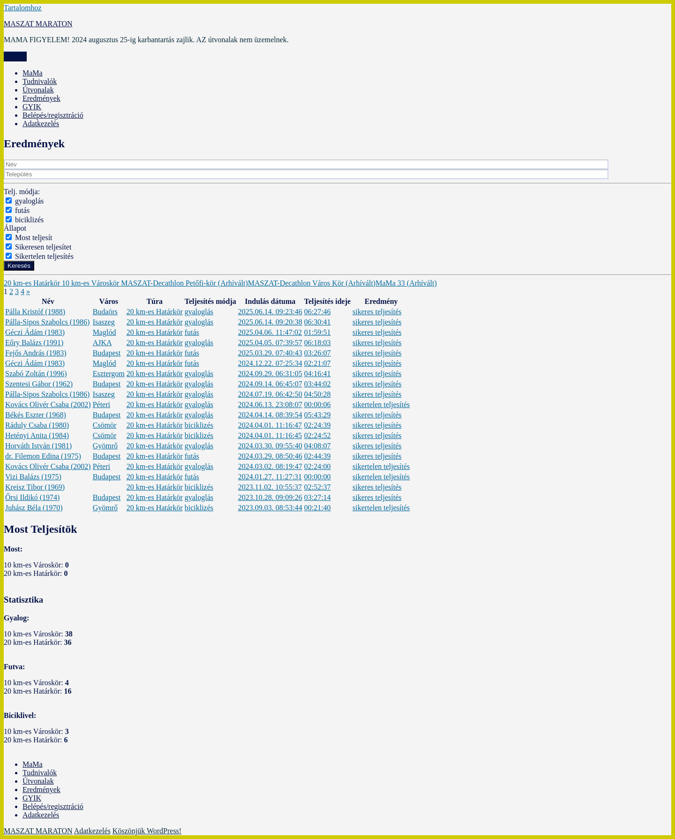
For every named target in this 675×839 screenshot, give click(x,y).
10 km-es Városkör (91, 283)
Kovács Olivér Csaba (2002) (48, 404)
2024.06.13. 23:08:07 (270, 404)
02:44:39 (317, 456)
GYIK (31, 107)
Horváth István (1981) (38, 446)
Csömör (105, 425)
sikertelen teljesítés (381, 404)
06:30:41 (317, 322)
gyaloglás (29, 201)
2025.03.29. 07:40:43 (270, 353)
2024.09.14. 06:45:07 (270, 384)
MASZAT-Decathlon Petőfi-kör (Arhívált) (184, 283)
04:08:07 (317, 446)
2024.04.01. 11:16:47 (270, 425)
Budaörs (105, 312)
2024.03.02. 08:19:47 (270, 466)
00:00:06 (317, 404)
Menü (15, 56)
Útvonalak (38, 90)
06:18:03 (317, 343)
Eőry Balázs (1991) (34, 343)
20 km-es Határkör (33, 283)
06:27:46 (317, 312)
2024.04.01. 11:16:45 (270, 435)
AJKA (102, 343)
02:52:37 (317, 487)
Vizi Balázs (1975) (33, 477)
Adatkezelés (40, 124)
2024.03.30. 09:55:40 (270, 446)
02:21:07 (317, 363)
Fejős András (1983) (36, 353)
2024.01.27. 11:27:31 (270, 477)
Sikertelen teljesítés (44, 256)
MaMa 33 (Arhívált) (406, 283)
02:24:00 (317, 466)
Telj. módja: (22, 192)
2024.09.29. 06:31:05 (270, 374)
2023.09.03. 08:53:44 (270, 508)
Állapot (15, 228)
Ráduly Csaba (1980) (37, 425)
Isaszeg (104, 322)
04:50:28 (317, 394)
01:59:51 (317, 332)
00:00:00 (317, 477)
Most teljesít (33, 238)
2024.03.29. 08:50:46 (270, 456)
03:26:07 (317, 353)
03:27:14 (317, 497)
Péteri (101, 404)
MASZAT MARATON (38, 24)
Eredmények (41, 98)
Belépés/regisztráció (52, 115)
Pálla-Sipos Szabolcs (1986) (47, 322)
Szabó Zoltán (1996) (36, 374)
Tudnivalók (39, 81)
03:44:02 (317, 384)
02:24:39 (317, 425)
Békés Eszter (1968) (35, 415)
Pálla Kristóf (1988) (35, 312)
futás (22, 210)
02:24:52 (317, 435)
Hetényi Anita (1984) (37, 435)
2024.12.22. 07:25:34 (270, 363)
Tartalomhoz (23, 8)
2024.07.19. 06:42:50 (270, 394)
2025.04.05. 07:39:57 (270, 343)
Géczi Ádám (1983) (35, 332)
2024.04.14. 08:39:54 (270, 415)
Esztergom (109, 374)
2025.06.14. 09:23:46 (270, 312)
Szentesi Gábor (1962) (39, 384)
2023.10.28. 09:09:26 (270, 497)
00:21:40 (317, 508)
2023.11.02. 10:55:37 (270, 487)
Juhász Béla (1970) (34, 508)
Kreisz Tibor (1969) (35, 487)
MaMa (32, 73)
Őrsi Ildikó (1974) (32, 497)
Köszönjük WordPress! (146, 831)
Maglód (104, 332)
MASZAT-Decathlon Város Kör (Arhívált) (311, 283)
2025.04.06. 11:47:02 (270, 332)
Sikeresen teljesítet (43, 247)
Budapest (107, 353)
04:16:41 (317, 374)
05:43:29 (317, 415)
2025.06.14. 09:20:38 (270, 322)
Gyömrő (105, 446)
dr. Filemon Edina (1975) (43, 456)
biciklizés (29, 220)
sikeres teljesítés (376, 312)
